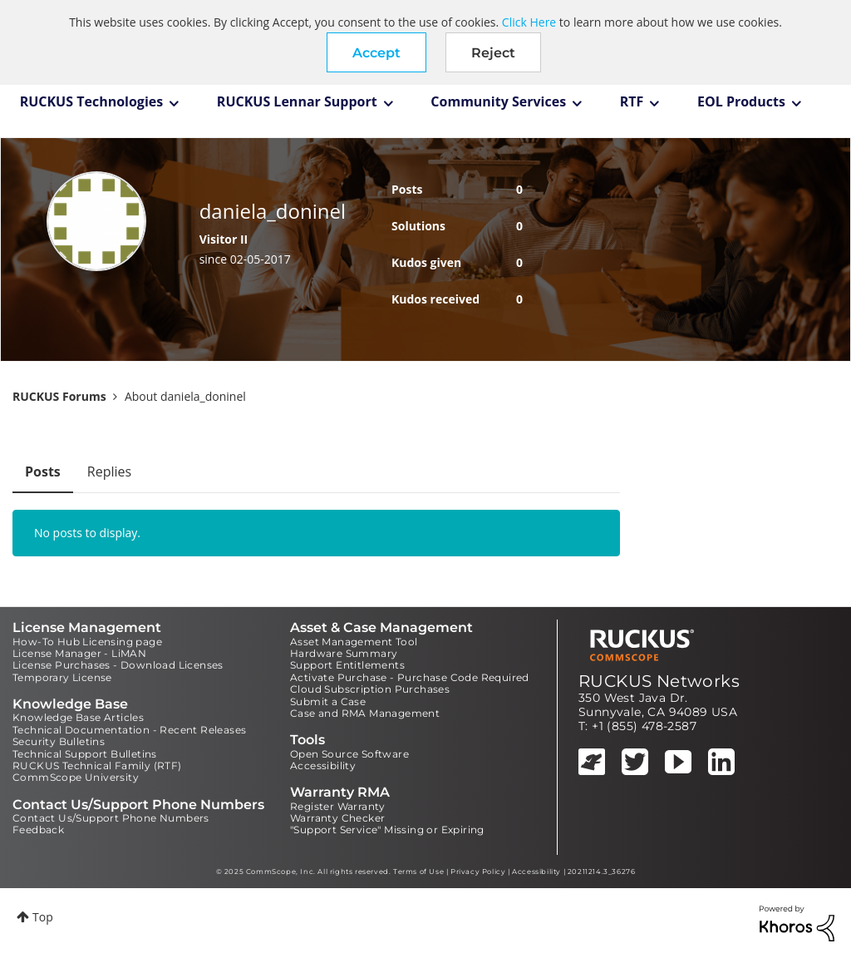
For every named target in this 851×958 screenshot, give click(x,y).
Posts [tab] (43, 471)
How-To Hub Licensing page (87, 641)
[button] (376, 52)
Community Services (498, 101)
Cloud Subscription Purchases (370, 689)
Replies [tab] (109, 471)
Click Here (529, 22)
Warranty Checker (337, 818)
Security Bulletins (58, 741)
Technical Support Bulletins (84, 754)
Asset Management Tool (353, 641)
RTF (632, 101)
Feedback (38, 829)
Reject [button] (493, 53)
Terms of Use (418, 871)
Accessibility (323, 765)
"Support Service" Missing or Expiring (387, 829)
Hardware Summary (343, 653)
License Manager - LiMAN (79, 653)
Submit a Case (328, 701)
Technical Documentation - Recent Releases (129, 729)
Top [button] (42, 917)
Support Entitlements (347, 665)
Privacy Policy (477, 871)
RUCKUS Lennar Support (297, 101)
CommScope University (75, 777)
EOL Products (741, 101)
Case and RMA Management (365, 713)
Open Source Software (349, 754)
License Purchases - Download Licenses (118, 665)
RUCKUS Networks (659, 681)
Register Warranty (338, 806)
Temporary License (62, 677)
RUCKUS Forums (59, 396)
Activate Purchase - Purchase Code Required (409, 677)
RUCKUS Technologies (92, 101)
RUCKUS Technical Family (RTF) (97, 765)
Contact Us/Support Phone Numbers (110, 818)
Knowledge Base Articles (78, 717)
